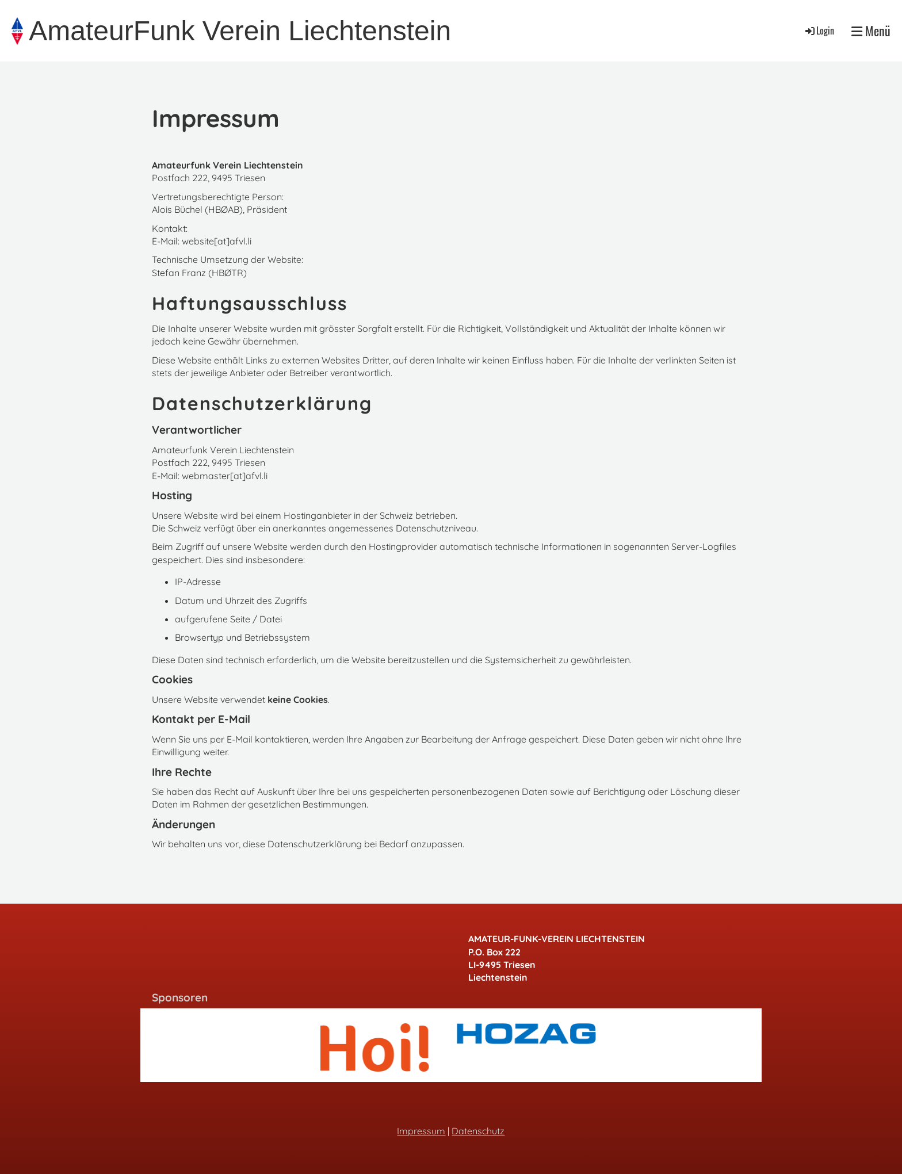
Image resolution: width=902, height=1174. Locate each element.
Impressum (421, 1131)
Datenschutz (478, 1131)
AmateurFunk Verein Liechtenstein (240, 31)
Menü (870, 31)
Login (819, 30)
